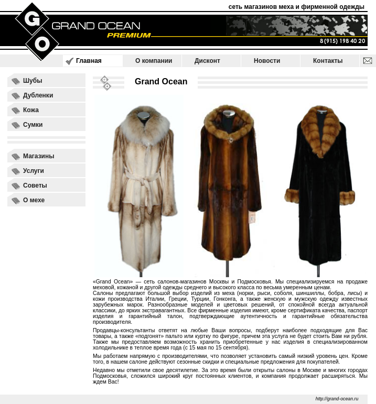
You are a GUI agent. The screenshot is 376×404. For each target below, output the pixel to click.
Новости (267, 60)
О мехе (34, 200)
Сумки (32, 124)
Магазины (38, 156)
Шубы (32, 80)
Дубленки (38, 95)
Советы (35, 185)
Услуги (33, 170)
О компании (154, 60)
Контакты (328, 60)
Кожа (31, 110)
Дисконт (207, 60)
